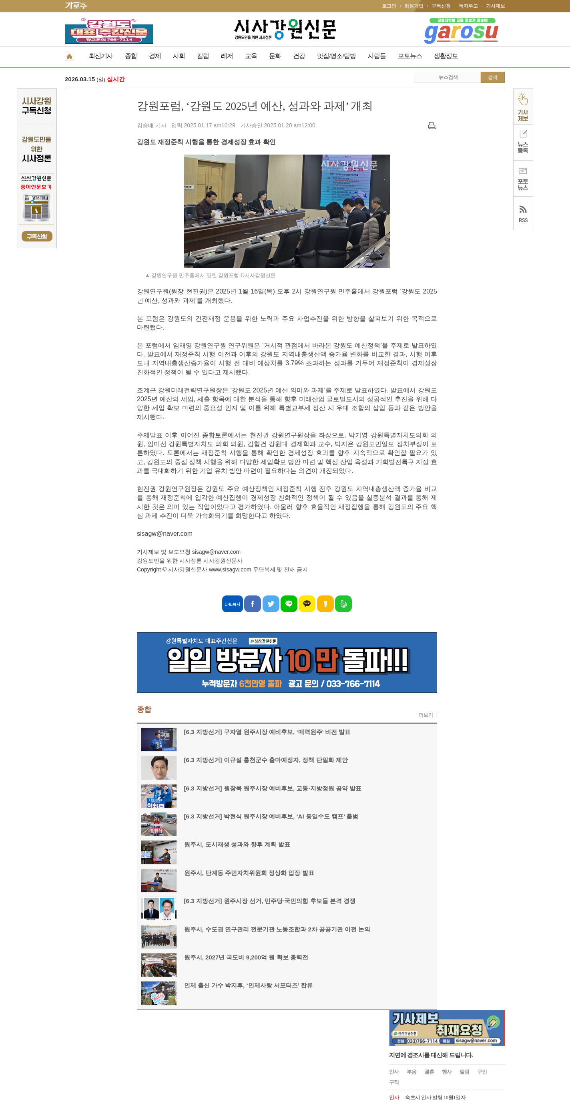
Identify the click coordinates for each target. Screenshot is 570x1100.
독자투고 (468, 6)
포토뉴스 (410, 55)
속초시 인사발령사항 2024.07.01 (439, 255)
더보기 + (496, 314)
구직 (394, 161)
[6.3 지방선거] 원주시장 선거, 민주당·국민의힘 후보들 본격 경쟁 (197, 901)
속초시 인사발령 (423, 266)
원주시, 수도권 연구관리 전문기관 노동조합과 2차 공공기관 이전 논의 (205, 930)
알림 (464, 151)
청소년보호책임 (127, 1044)
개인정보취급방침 (84, 1044)
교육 (251, 55)
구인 (482, 151)
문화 (275, 55)
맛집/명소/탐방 (336, 55)
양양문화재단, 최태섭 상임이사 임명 (445, 289)
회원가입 (413, 6)
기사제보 (495, 6)
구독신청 (441, 6)
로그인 (389, 6)
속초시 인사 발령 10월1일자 (435, 176)
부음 (411, 151)
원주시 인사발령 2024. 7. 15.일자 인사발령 (450, 232)
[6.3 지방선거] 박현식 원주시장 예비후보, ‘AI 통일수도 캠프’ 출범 (199, 817)
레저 (227, 55)
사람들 (377, 55)
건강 (299, 55)
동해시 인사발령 (423, 210)
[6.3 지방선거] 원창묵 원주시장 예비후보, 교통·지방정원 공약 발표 (200, 789)
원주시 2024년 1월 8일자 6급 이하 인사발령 (452, 300)
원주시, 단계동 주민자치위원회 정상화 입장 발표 (177, 873)
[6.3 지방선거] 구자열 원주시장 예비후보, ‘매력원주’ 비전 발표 (237, 80)
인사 (394, 151)
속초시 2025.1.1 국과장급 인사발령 (442, 221)
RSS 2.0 (159, 1044)
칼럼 (203, 55)
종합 (131, 55)
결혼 (429, 151)
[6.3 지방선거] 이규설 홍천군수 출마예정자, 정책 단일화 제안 (194, 760)
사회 (179, 55)
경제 (155, 55)
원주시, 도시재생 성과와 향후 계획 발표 (165, 845)
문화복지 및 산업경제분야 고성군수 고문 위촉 (455, 277)
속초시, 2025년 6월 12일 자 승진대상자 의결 (452, 199)
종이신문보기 (267, 1044)
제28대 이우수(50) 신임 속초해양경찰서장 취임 (456, 244)
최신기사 (101, 55)
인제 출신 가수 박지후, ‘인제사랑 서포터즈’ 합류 (176, 986)
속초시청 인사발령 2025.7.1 (434, 188)
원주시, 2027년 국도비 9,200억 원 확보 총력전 (174, 958)
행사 (447, 151)
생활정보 (446, 55)
